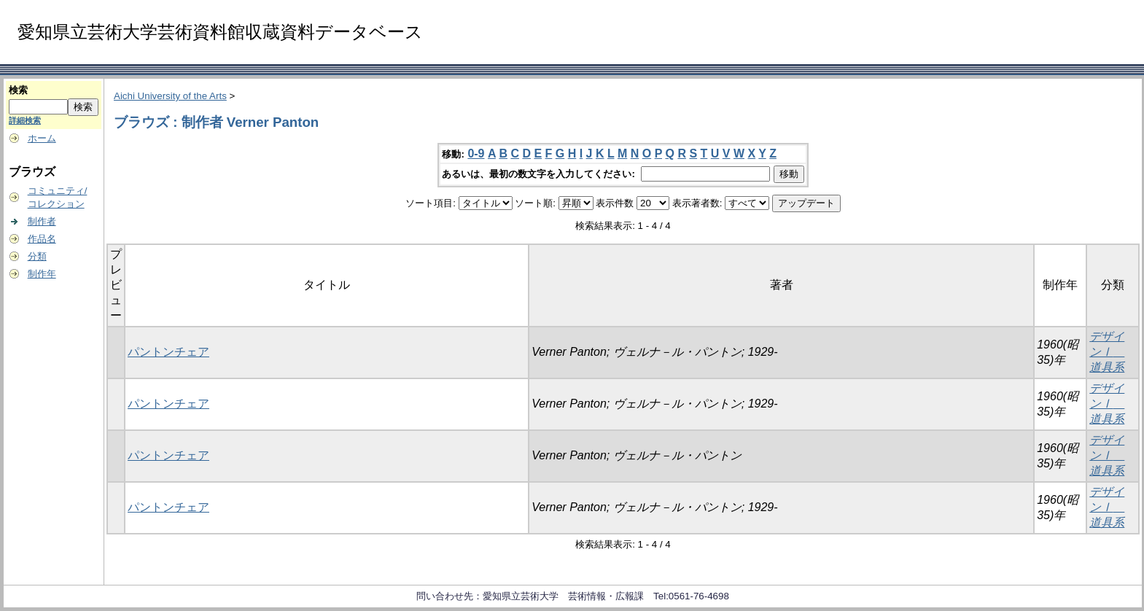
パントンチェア (168, 352)
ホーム (42, 138)
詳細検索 (25, 120)
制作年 (42, 273)
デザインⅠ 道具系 (1106, 351)
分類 (37, 256)
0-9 (475, 153)
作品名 (42, 238)
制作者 (42, 221)
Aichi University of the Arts (170, 95)
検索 (18, 90)
